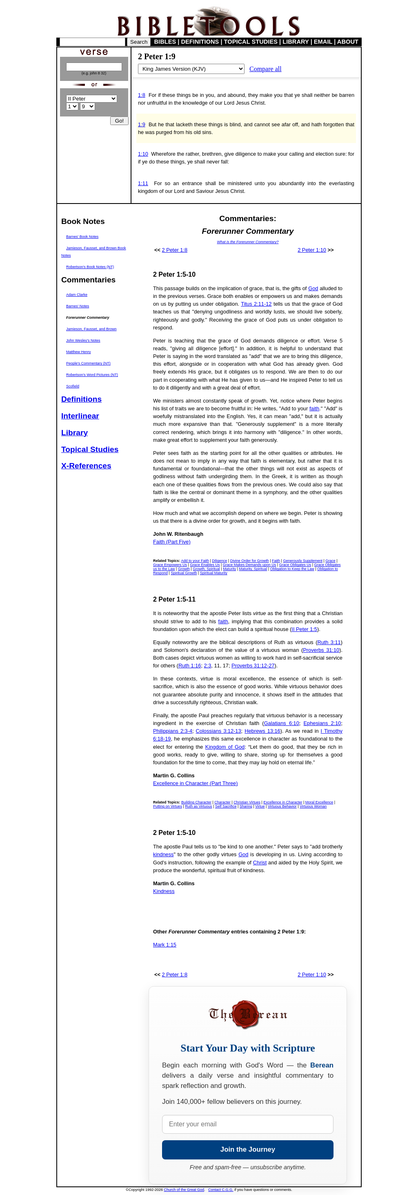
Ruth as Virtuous (198, 806)
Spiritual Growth (184, 573)
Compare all (265, 68)
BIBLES (165, 41)
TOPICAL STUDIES (251, 41)
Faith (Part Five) (172, 542)
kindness (163, 854)
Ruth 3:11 (328, 642)
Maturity (229, 569)
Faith (276, 561)
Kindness (164, 891)
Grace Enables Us (205, 565)
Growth (184, 569)
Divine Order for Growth (249, 561)
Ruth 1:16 (189, 665)
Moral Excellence (319, 802)
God (313, 288)
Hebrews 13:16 (262, 731)
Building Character (196, 802)
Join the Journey (247, 1149)
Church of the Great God (184, 1190)
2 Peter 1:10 (312, 250)
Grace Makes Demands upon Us (249, 565)
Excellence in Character (282, 802)
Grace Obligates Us (295, 565)
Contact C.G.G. (220, 1190)
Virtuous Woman (313, 806)
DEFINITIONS (200, 41)
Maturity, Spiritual (253, 569)
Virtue (260, 806)
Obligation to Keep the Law (292, 569)
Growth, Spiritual (206, 569)
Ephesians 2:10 (322, 723)
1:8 (141, 95)
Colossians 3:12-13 (218, 731)
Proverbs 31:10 (321, 650)
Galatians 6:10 (281, 723)
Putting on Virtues (167, 806)
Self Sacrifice (226, 806)
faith (314, 408)
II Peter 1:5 (304, 629)
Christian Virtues (246, 802)
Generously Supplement (302, 561)
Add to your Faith (195, 561)
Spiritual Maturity (213, 573)
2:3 (207, 665)
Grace (330, 561)
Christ (260, 862)
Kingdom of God (225, 747)
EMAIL (323, 41)
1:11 (143, 183)
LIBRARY (295, 41)
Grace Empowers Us (170, 565)
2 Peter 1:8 (175, 250)
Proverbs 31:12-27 (252, 665)
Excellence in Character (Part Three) (195, 783)
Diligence (219, 561)
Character (222, 802)
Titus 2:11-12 (256, 304)
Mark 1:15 (164, 945)
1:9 (141, 124)
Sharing (246, 806)
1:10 (143, 154)
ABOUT (347, 41)
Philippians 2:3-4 (172, 731)
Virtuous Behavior (282, 806)
